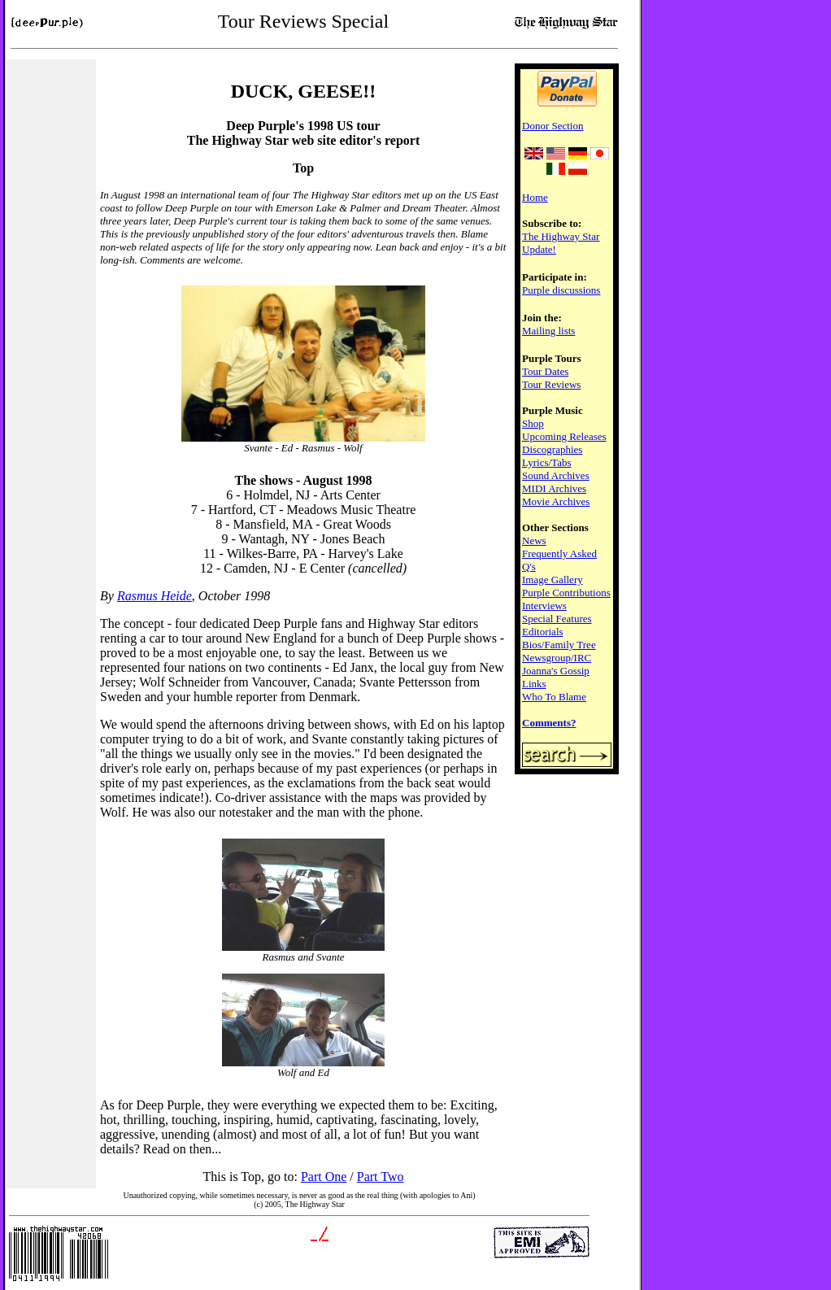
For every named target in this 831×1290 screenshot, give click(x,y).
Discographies (552, 449)
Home (535, 197)
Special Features (557, 618)
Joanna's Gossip (556, 671)
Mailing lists (548, 331)
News (534, 540)
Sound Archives (556, 475)
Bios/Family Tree (559, 644)
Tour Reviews (551, 384)
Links (534, 684)
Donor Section (552, 126)
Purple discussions (561, 290)
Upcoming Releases (564, 436)
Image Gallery (552, 579)
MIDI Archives (554, 488)
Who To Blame (554, 697)
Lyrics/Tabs (546, 462)
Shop (533, 423)
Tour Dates (545, 371)
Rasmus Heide (154, 596)
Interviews (544, 605)
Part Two (380, 1176)
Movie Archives (556, 501)
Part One (323, 1176)
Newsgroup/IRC (556, 658)
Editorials (542, 631)
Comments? (549, 723)
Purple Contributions (566, 592)
